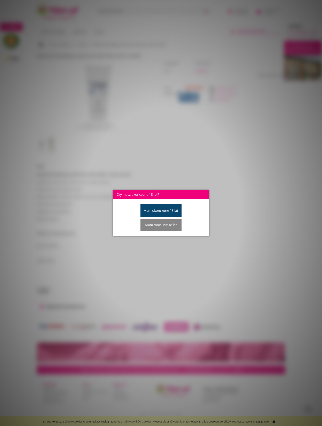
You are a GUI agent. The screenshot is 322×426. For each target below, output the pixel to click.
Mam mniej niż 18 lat (161, 225)
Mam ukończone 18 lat (161, 210)
